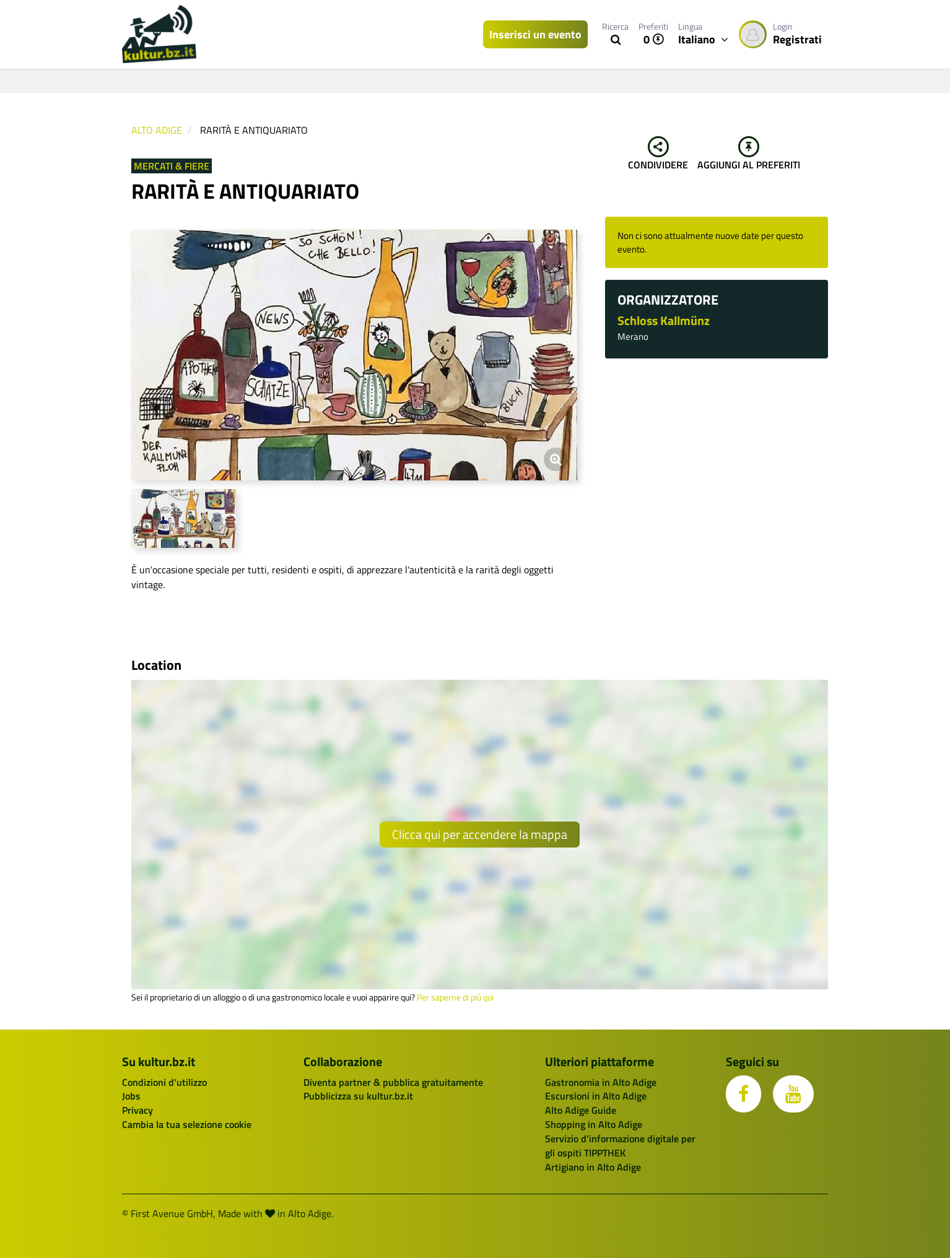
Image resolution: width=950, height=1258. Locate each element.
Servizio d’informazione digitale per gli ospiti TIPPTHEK (620, 1145)
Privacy (137, 1110)
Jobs (131, 1095)
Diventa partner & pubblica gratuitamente (393, 1082)
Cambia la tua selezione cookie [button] (186, 1124)
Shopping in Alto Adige (593, 1124)
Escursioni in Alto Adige (596, 1095)
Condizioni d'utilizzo (164, 1082)
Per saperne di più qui (455, 997)
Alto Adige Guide (580, 1110)
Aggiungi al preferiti (748, 154)
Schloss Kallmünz (663, 320)
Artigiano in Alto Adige (593, 1167)
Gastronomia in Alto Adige (600, 1082)
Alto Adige (156, 130)
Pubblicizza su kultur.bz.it (358, 1095)
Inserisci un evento (535, 34)
